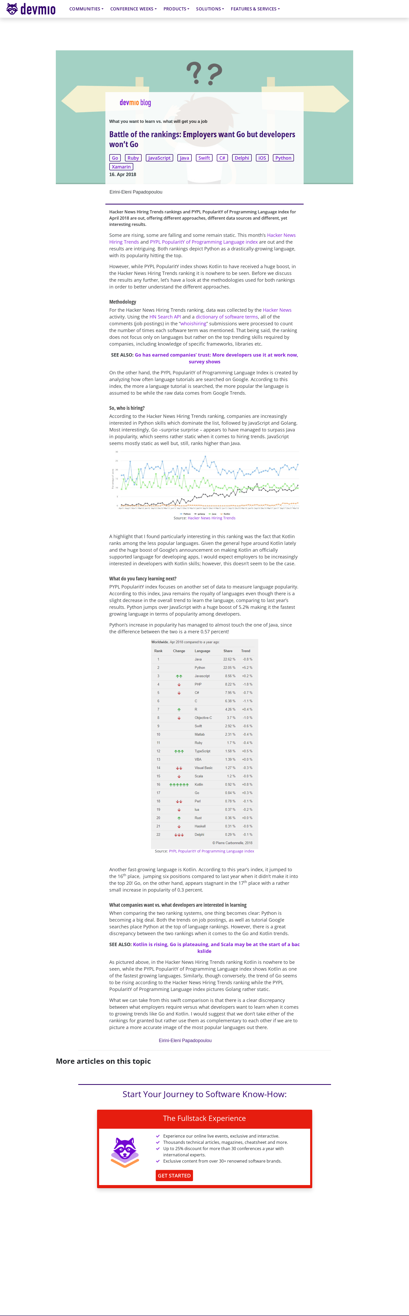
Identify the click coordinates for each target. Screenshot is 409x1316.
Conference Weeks (132, 9)
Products (175, 9)
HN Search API (165, 317)
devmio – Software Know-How (34, 9)
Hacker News (277, 310)
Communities (84, 9)
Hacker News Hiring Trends (212, 517)
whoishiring (193, 323)
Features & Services (253, 9)
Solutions (208, 9)
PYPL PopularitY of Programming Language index (204, 242)
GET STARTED (174, 1175)
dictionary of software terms (227, 317)
